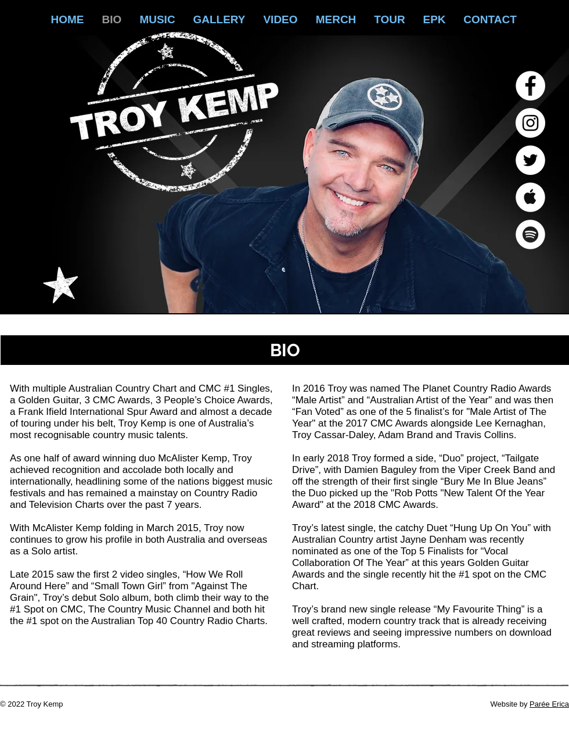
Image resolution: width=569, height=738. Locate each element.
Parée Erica (549, 704)
